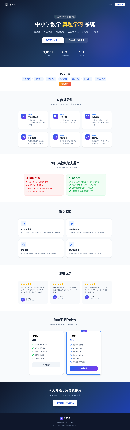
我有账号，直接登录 (76, 40)
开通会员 (83, 368)
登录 (110, 4)
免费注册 (120, 4)
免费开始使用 (53, 40)
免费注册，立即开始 (65, 403)
